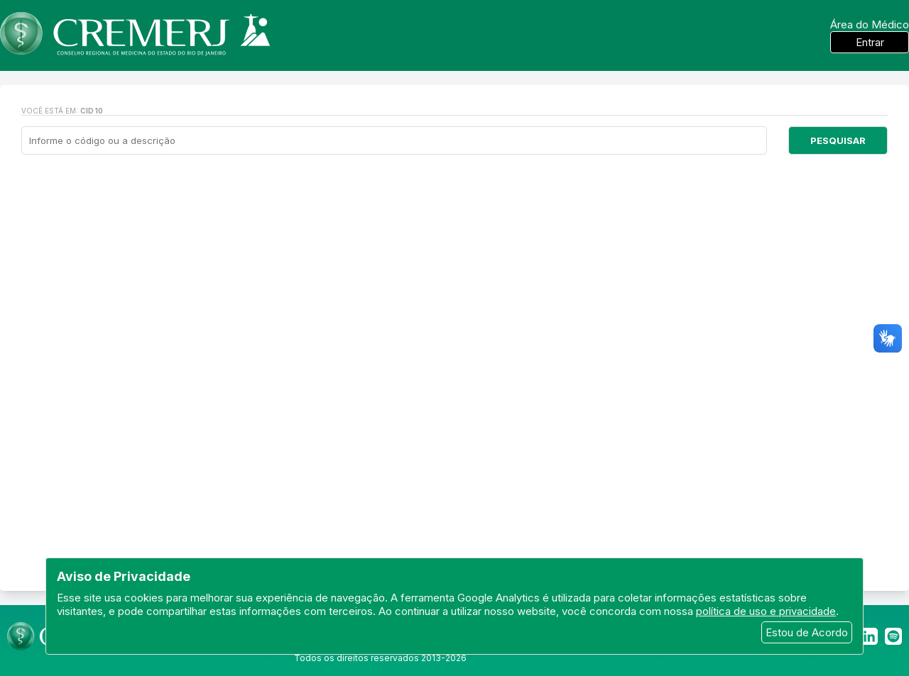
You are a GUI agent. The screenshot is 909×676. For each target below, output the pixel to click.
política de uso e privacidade (766, 611)
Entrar (870, 42)
